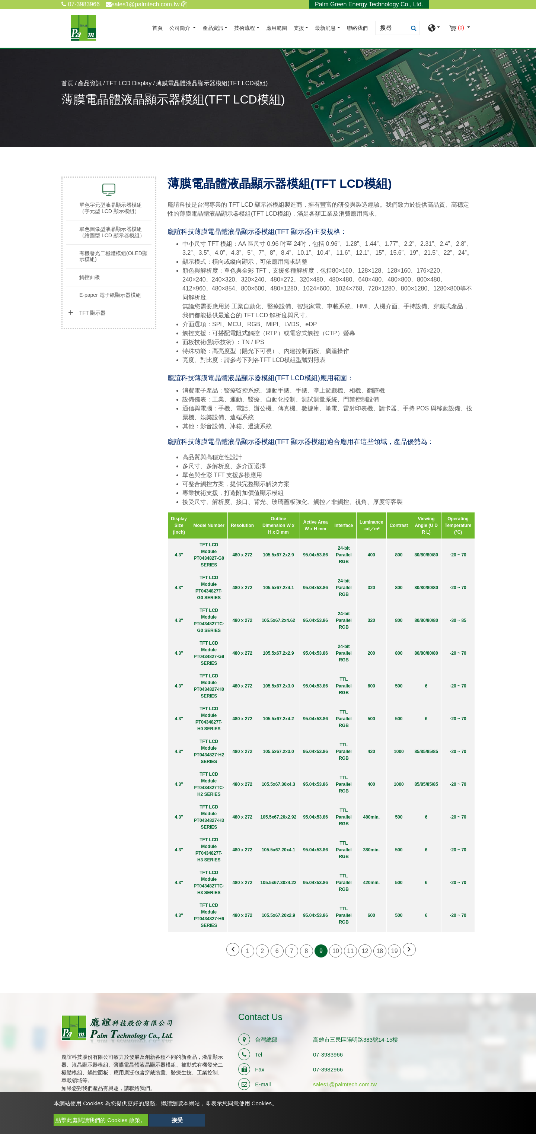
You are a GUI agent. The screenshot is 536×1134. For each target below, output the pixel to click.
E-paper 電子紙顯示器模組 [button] (110, 295)
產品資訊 (90, 83)
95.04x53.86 (315, 555)
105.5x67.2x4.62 (278, 620)
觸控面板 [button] (89, 277)
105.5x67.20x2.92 (279, 817)
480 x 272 (242, 555)
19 (394, 951)
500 (398, 686)
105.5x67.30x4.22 (279, 882)
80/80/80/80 (426, 555)
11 (350, 951)
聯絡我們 (357, 28)
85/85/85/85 (426, 751)
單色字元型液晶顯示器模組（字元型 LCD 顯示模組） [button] (110, 208)
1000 (399, 751)
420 (371, 751)
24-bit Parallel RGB (344, 555)
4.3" (179, 555)
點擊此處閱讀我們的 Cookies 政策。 (100, 1120)
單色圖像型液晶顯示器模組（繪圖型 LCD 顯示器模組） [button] (112, 232)
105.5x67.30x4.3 (278, 784)
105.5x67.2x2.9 (278, 555)
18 (379, 951)
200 (371, 653)
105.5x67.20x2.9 (278, 915)
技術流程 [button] (244, 28)
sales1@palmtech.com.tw (345, 1084)
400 (371, 555)
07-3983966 (80, 4)
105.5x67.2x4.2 (278, 718)
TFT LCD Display (128, 83)
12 (365, 951)
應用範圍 (276, 28)
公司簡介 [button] (180, 28)
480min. (371, 817)
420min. (371, 882)
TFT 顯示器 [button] (92, 313)
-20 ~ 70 (458, 555)
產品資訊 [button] (212, 28)
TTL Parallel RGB (344, 686)
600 (371, 686)
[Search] (397, 28)
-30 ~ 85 (458, 620)
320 (371, 587)
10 (335, 951)
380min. (371, 849)
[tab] (108, 208)
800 (398, 555)
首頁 (159, 27)
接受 (177, 1120)
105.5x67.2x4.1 (278, 587)
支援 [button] (299, 28)
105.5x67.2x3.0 (278, 686)
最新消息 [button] (325, 28)
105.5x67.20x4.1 (278, 849)
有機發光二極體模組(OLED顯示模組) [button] (113, 256)
